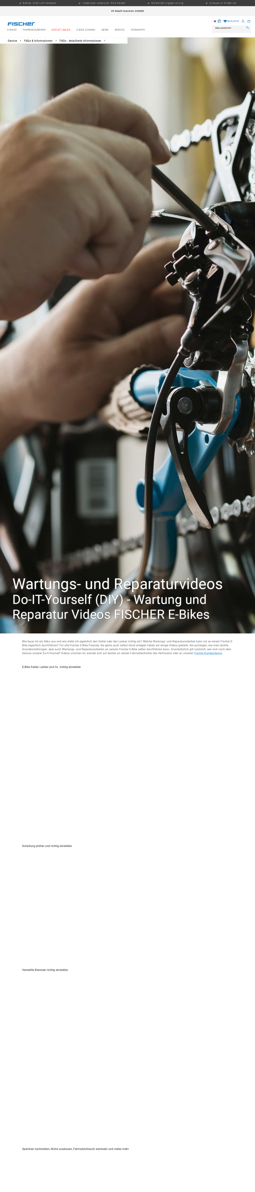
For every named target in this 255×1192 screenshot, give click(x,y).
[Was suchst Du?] (229, 27)
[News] (105, 30)
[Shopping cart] (249, 21)
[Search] (248, 27)
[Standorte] (138, 30)
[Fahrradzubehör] (34, 30)
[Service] (120, 30)
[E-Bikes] (12, 30)
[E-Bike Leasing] (86, 30)
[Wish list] (231, 21)
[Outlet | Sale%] (61, 30)
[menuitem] (12, 30)
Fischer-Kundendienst (208, 653)
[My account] (243, 21)
